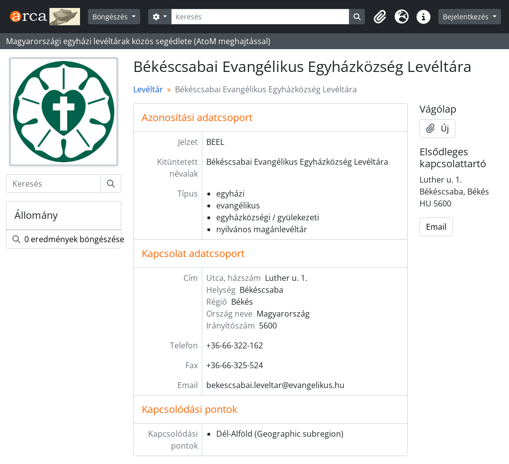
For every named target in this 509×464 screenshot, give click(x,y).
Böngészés (111, 16)
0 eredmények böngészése (66, 239)
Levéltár (148, 89)
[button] (380, 17)
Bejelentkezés (467, 16)
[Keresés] (260, 16)
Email (436, 226)
